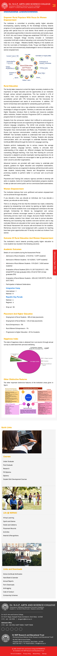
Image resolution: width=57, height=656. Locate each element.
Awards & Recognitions (11, 536)
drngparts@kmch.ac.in (25, 619)
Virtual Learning (8, 518)
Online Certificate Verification (12, 574)
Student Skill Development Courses (15, 479)
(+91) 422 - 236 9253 (8, 619)
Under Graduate (8, 461)
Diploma (6, 476)
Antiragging (7, 588)
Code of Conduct (8, 592)
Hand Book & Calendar (10, 578)
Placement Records (9, 528)
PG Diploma (7, 472)
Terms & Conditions (16, 654)
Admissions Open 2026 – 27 (55, 262)
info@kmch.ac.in (40, 643)
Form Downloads (8, 585)
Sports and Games (9, 521)
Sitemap (44, 654)
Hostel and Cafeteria (10, 525)
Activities (6, 532)
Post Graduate (8, 465)
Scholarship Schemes (10, 595)
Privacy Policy (27, 654)
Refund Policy (36, 654)
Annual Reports (8, 581)
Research (6, 469)
